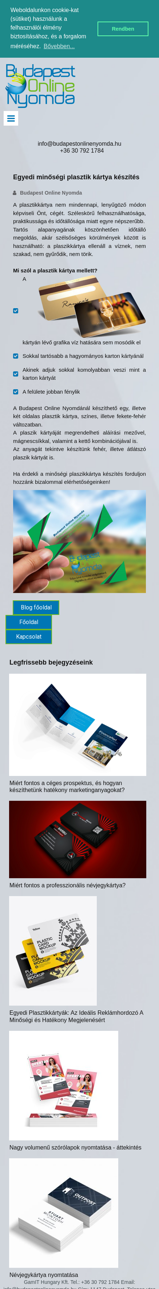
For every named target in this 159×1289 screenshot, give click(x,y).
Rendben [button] (123, 29)
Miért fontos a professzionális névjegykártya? (67, 885)
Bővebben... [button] (59, 46)
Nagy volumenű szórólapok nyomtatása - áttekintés (75, 1147)
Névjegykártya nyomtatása (43, 1275)
